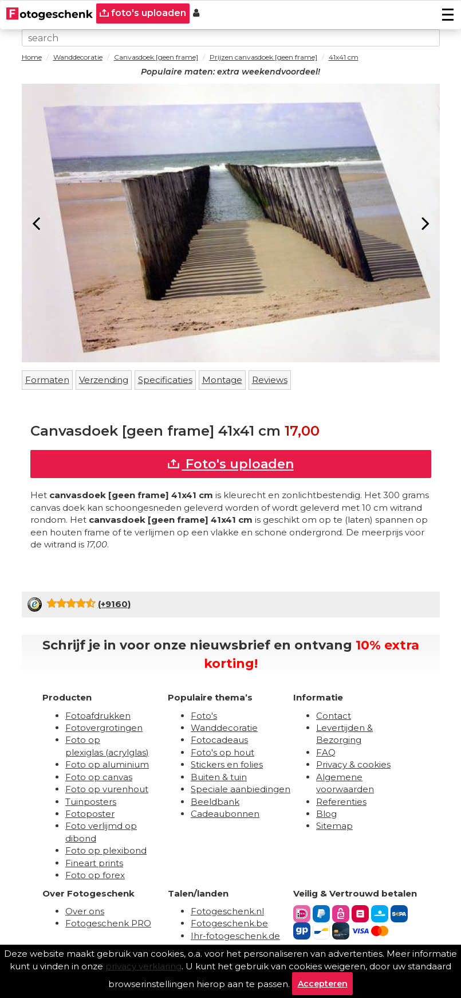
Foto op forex (95, 875)
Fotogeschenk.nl (227, 911)
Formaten (47, 379)
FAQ (326, 752)
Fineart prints (94, 863)
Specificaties (165, 379)
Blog (326, 813)
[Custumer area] (196, 13)
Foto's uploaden (231, 464)
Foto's (204, 715)
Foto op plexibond (106, 850)
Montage (222, 379)
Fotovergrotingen (104, 727)
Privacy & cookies (353, 764)
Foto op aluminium (107, 764)
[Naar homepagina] (49, 13)
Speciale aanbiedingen (240, 789)
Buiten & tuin (219, 777)
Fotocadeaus (219, 739)
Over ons (84, 911)
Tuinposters (90, 801)
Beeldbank (215, 801)
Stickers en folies (227, 764)
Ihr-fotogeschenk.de (235, 935)
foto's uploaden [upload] (143, 12)
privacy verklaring (143, 966)
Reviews (269, 379)
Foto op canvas (98, 777)
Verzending (103, 379)
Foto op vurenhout (106, 789)
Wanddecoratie (224, 727)
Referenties (341, 801)
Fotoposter (90, 813)
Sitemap (334, 825)
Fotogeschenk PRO (108, 923)
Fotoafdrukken (98, 715)
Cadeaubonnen (225, 813)
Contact (333, 715)
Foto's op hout (222, 752)
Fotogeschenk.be (229, 923)
